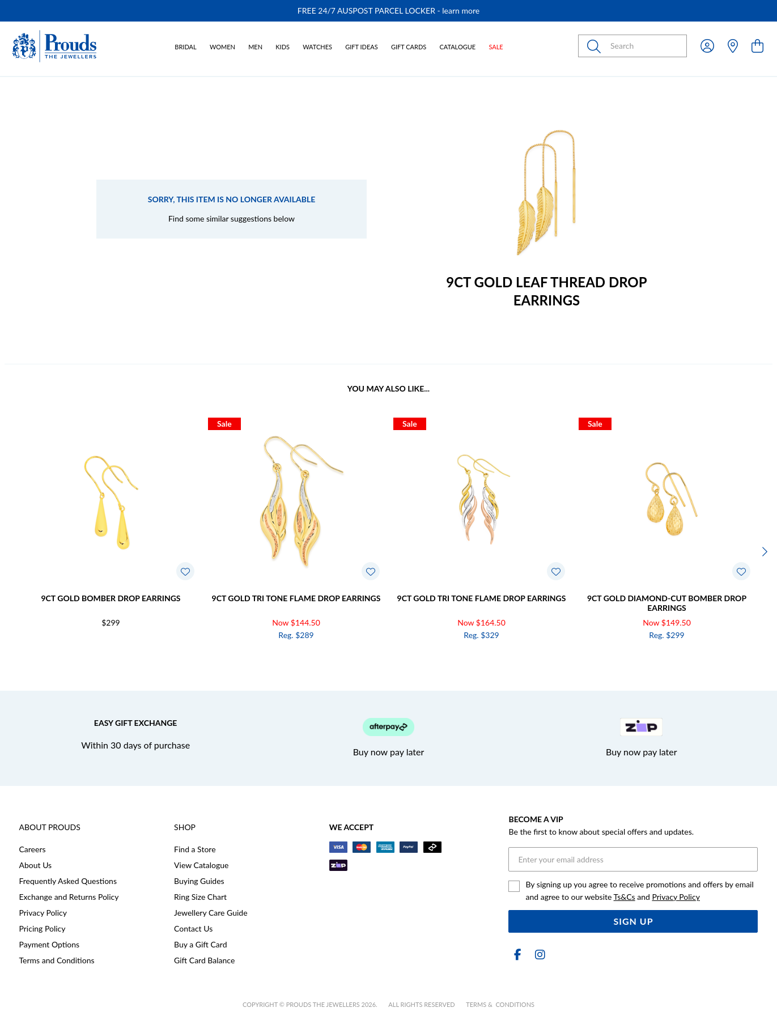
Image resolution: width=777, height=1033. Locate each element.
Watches (317, 46)
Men (255, 46)
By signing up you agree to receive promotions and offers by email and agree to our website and (639, 890)
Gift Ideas (361, 46)
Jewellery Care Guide (210, 912)
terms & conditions (500, 1004)
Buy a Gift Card (200, 944)
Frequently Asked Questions (68, 881)
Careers (32, 849)
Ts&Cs (624, 897)
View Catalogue (201, 865)
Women (222, 46)
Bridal (185, 46)
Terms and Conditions (57, 960)
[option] (388, 11)
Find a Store (194, 849)
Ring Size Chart (200, 897)
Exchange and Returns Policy (69, 897)
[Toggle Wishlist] (185, 571)
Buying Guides (199, 881)
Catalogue (457, 46)
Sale (496, 46)
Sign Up (633, 921)
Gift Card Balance (204, 960)
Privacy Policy (43, 912)
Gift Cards (408, 46)
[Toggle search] (596, 46)
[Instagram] (538, 954)
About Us (35, 865)
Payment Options (49, 944)
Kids (282, 46)
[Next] (763, 552)
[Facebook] (517, 954)
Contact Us (193, 928)
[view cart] (757, 45)
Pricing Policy (42, 928)
